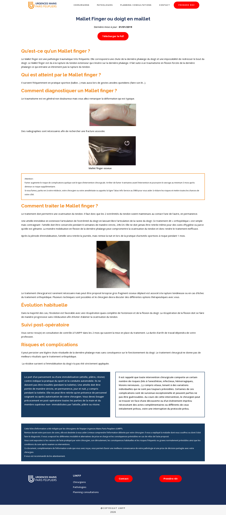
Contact (124, 478)
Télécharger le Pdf (113, 36)
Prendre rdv (171, 478)
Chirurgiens (79, 482)
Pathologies (79, 487)
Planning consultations (86, 492)
